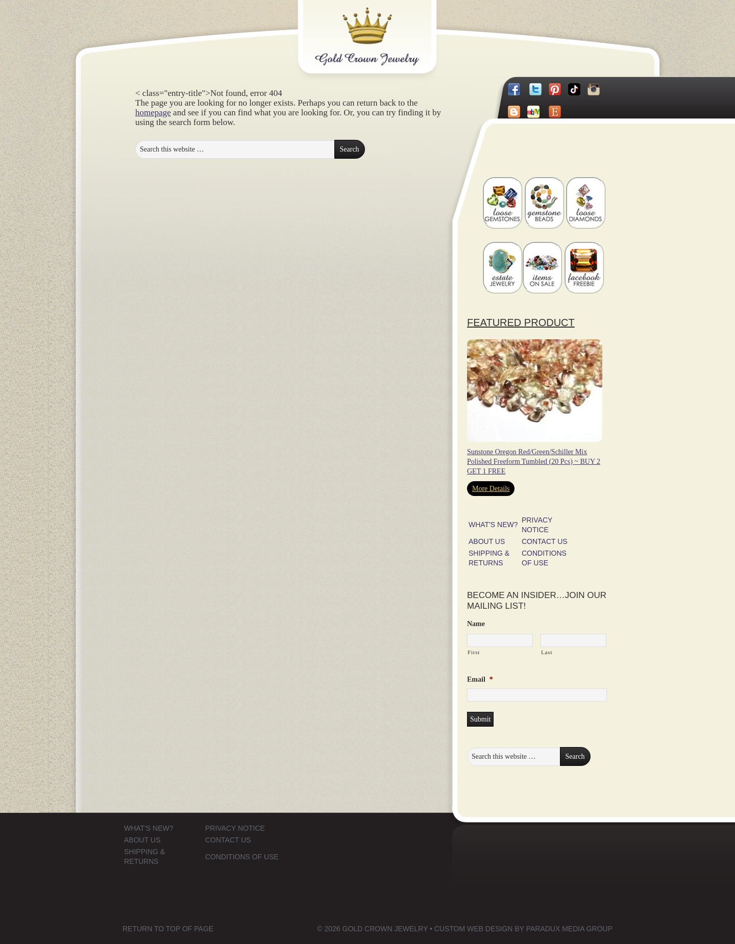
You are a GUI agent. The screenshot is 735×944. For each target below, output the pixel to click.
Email (480, 679)
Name (476, 624)
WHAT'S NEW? (493, 524)
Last (546, 652)
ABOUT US (487, 541)
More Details (490, 488)
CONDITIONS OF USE (242, 857)
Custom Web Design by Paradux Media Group (523, 929)
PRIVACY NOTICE (235, 828)
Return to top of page (167, 929)
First (474, 652)
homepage (153, 112)
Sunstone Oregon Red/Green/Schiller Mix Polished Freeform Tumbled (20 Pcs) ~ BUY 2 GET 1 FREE (533, 461)
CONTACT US (545, 541)
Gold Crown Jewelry (384, 29)
